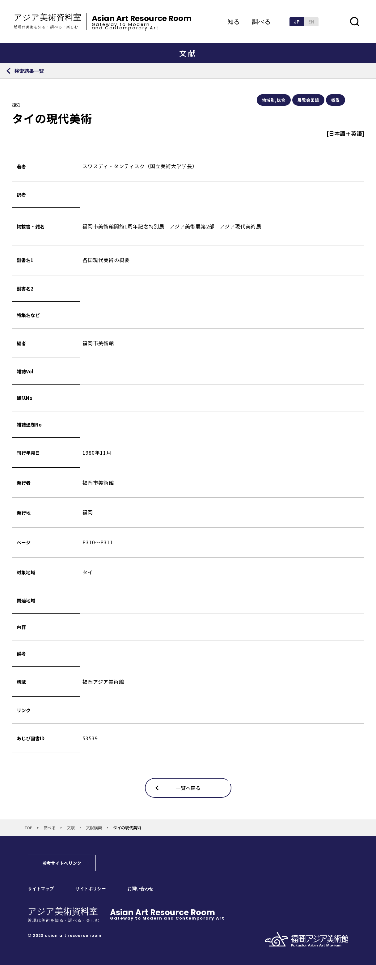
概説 (335, 100)
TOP (28, 828)
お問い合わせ (140, 888)
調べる (261, 22)
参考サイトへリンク (61, 863)
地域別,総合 (273, 100)
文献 (71, 828)
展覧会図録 (308, 100)
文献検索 (94, 828)
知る (233, 22)
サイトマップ (41, 888)
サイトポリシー (90, 888)
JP (297, 22)
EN (311, 22)
